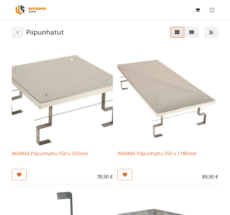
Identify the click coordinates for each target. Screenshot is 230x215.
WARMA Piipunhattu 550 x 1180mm (156, 153)
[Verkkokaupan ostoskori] (197, 10)
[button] (19, 174)
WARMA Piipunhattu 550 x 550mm (50, 153)
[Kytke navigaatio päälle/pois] (212, 9)
